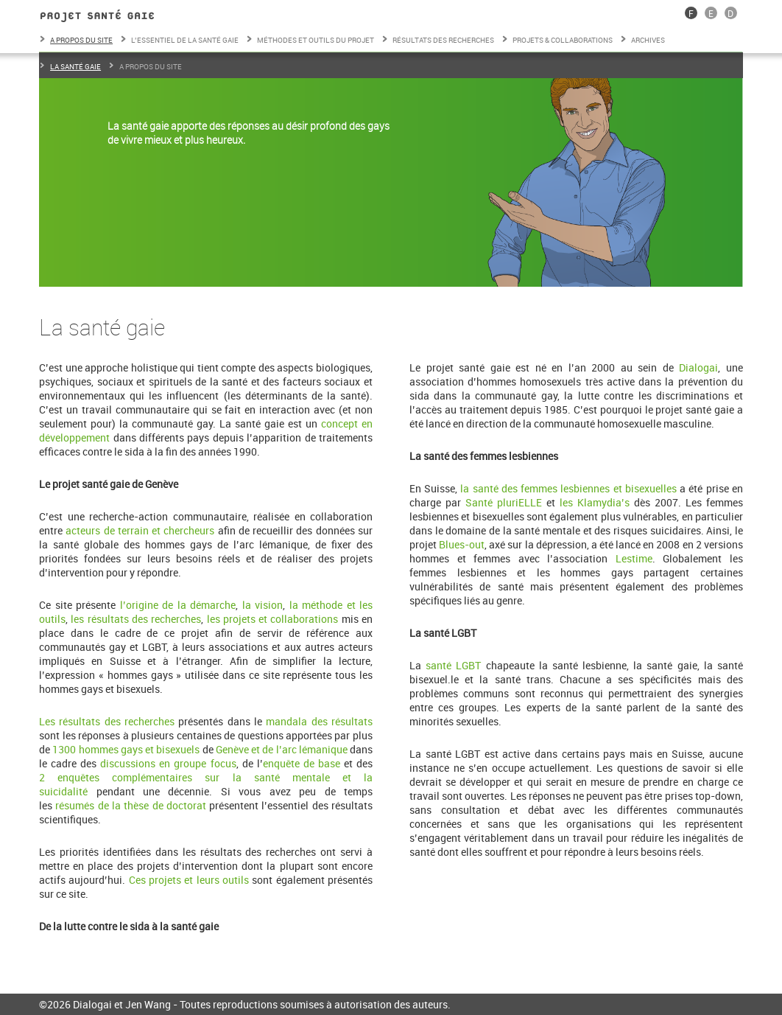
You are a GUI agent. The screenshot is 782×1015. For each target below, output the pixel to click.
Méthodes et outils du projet (315, 40)
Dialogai (698, 367)
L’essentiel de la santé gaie (185, 40)
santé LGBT (453, 665)
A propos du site (81, 40)
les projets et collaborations (273, 619)
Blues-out (462, 544)
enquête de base (301, 763)
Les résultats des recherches (107, 721)
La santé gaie (75, 66)
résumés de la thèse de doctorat (130, 805)
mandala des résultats (319, 721)
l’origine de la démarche (178, 605)
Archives (648, 40)
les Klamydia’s (597, 502)
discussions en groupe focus (168, 763)
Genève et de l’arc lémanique (282, 749)
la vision (262, 605)
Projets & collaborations (562, 40)
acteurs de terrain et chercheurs (140, 530)
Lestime (634, 558)
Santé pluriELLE (503, 502)
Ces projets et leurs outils (189, 880)
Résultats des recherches (443, 40)
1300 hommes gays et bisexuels (126, 749)
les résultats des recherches (136, 619)
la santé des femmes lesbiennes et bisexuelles (568, 488)
